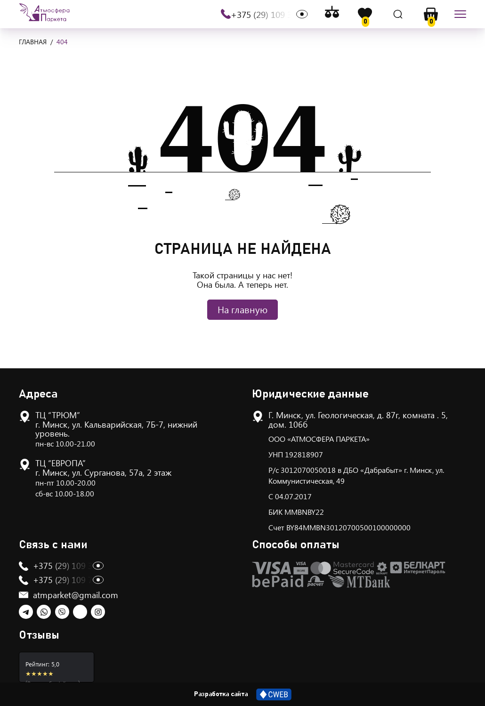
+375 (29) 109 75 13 (71, 580)
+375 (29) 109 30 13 (269, 14)
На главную (242, 309)
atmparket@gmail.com (75, 595)
